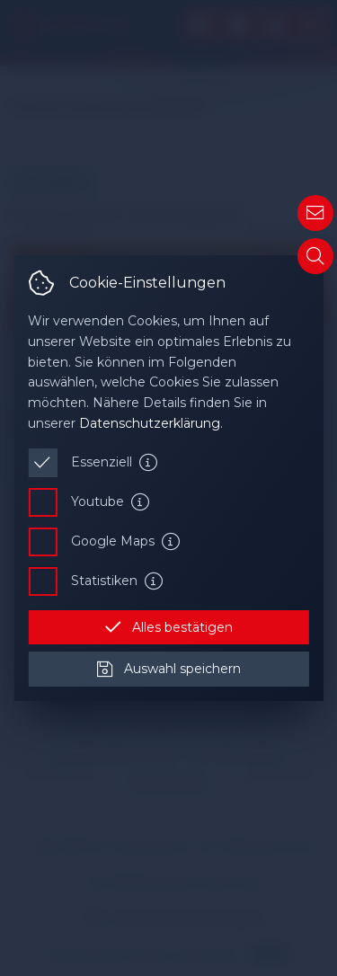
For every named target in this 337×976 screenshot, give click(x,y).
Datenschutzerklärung (149, 423)
